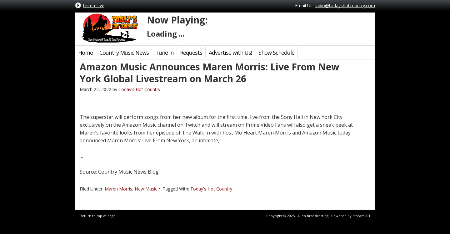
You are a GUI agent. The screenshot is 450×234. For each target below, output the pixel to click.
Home (85, 52)
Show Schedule (276, 52)
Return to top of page (98, 215)
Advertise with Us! (230, 52)
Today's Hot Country (109, 28)
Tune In (164, 52)
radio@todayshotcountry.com (345, 5)
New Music (146, 189)
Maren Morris (118, 189)
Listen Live (93, 5)
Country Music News (124, 52)
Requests (191, 52)
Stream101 (361, 215)
